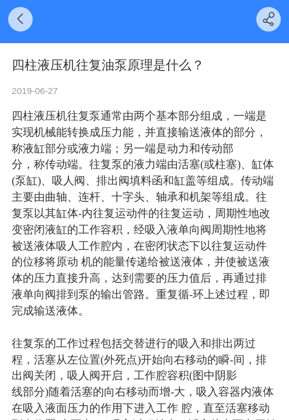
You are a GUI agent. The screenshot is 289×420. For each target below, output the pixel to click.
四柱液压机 (39, 116)
